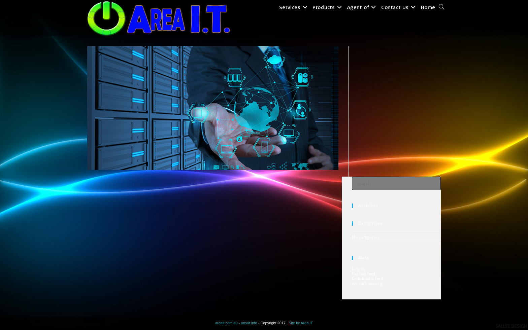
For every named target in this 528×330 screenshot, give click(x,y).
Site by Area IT (301, 323)
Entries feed (363, 274)
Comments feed (367, 278)
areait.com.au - (228, 323)
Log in (358, 269)
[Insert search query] (396, 183)
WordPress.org (367, 283)
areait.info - (250, 323)
